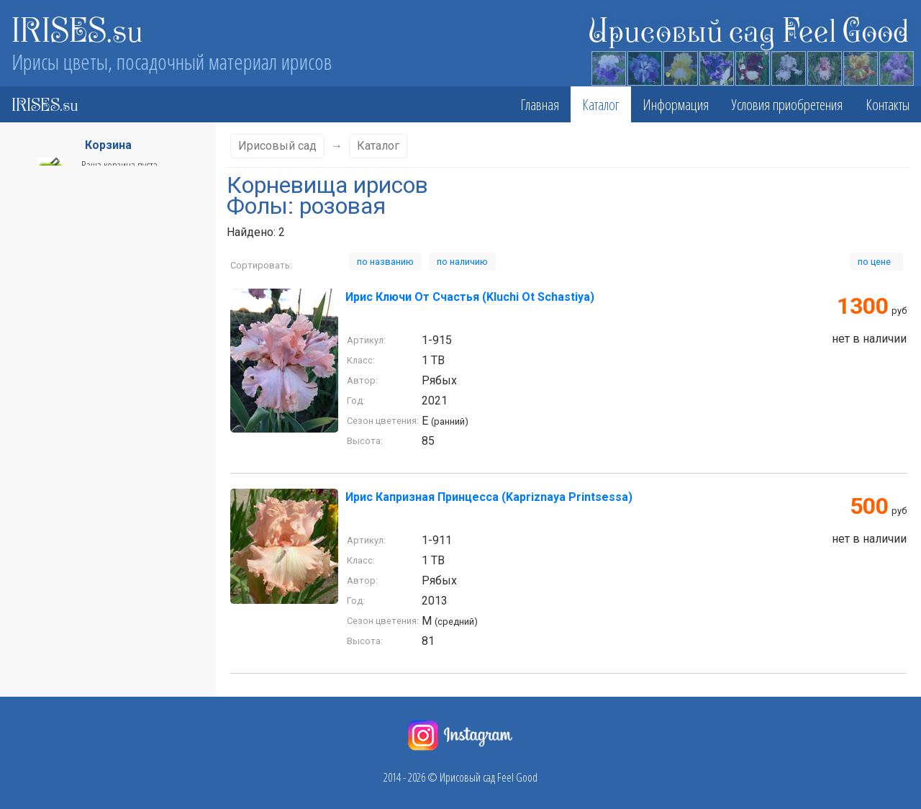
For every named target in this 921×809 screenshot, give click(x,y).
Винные (32, 618)
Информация (676, 104)
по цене (876, 261)
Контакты (887, 104)
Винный (32, 638)
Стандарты (102, 428)
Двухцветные (43, 739)
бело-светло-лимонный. (65, 517)
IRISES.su (77, 29)
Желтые (32, 779)
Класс (102, 281)
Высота (101, 310)
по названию (385, 261)
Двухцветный (43, 759)
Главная (539, 104)
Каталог (601, 104)
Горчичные (39, 719)
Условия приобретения (787, 104)
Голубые (33, 699)
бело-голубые (45, 497)
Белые (29, 538)
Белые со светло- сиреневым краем (88, 558)
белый (30, 578)
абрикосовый (43, 477)
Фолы (102, 457)
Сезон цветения (102, 339)
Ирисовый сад (277, 146)
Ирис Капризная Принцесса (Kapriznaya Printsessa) (488, 497)
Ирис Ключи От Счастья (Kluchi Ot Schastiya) (469, 297)
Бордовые (37, 598)
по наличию (462, 261)
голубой (33, 679)
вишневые (38, 658)
